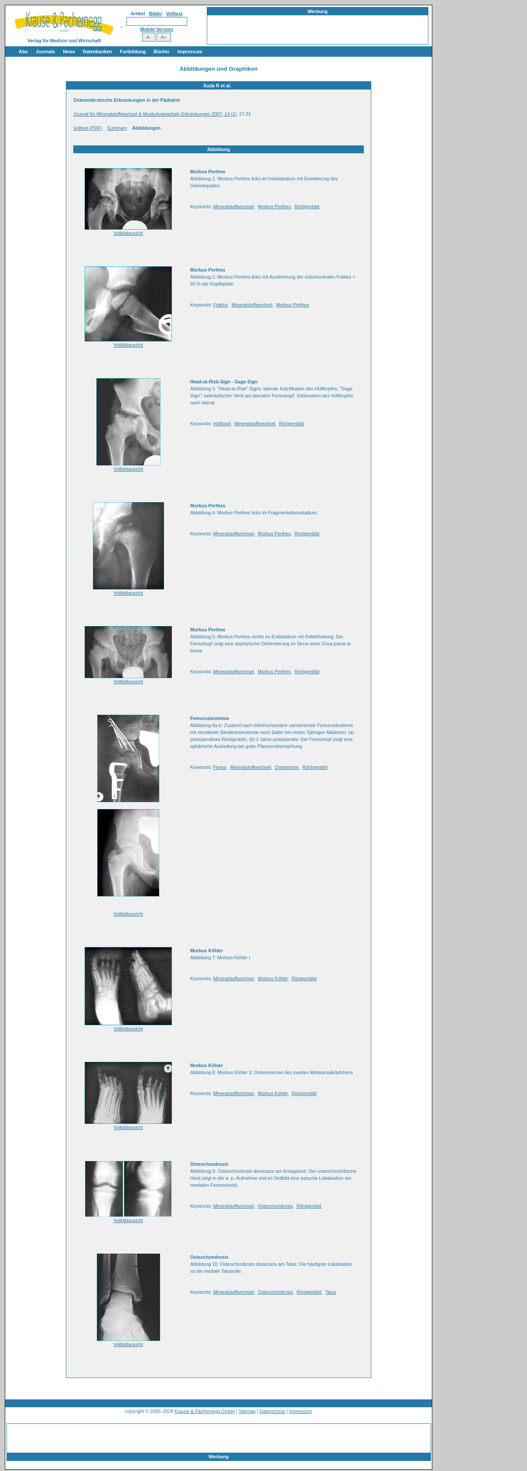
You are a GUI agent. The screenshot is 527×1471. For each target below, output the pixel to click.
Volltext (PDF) (87, 128)
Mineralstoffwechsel (233, 206)
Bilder (155, 13)
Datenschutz (272, 1411)
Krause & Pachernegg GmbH (205, 1411)
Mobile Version (156, 29)
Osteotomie (287, 767)
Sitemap (247, 1411)
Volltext (174, 13)
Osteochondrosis (275, 1206)
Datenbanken (97, 51)
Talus (330, 1292)
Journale (45, 51)
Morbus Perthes (274, 206)
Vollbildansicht (128, 233)
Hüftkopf (222, 423)
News (69, 51)
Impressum (190, 51)
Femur (219, 767)
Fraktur (220, 304)
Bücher (162, 51)
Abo (23, 51)
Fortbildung (133, 51)
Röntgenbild (306, 206)
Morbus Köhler (273, 978)
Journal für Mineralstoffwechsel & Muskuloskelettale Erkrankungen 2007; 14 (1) (154, 114)
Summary (117, 128)
